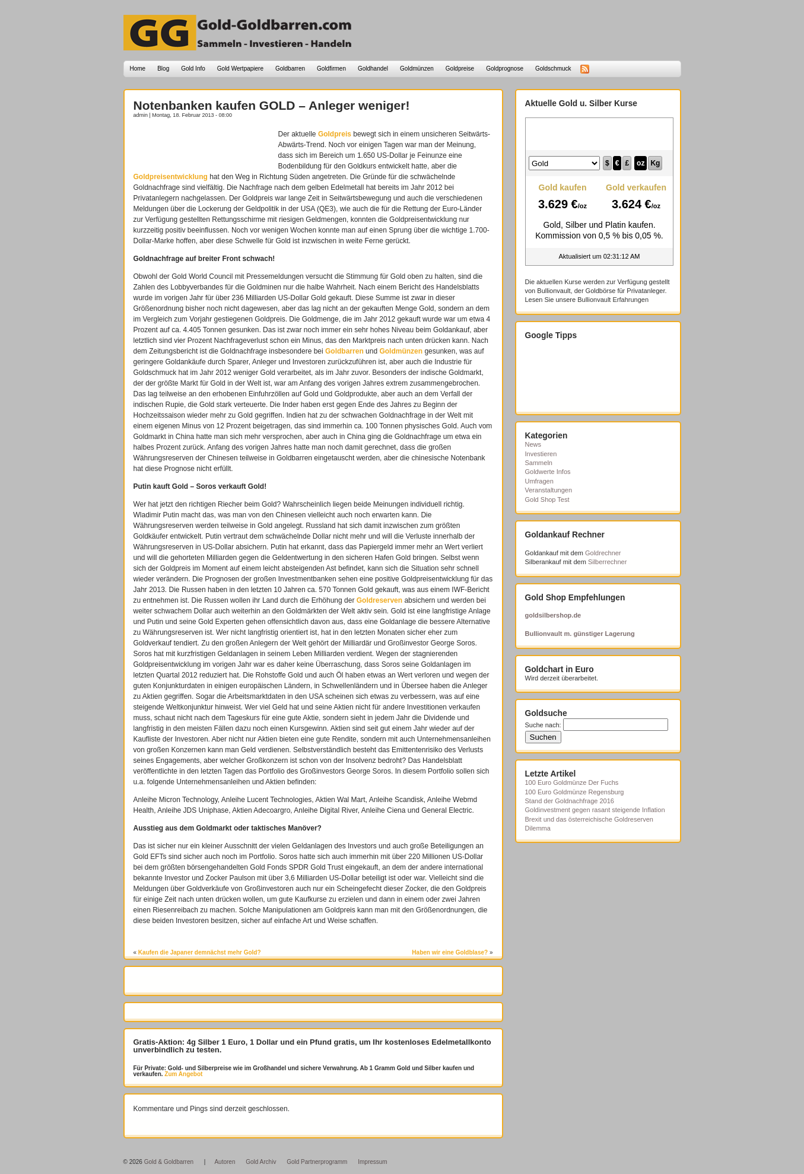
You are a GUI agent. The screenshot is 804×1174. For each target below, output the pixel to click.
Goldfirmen (331, 68)
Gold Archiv (261, 1162)
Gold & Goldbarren (168, 1162)
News (533, 444)
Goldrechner (603, 552)
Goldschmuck (553, 68)
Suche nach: (543, 724)
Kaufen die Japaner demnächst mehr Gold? (199, 952)
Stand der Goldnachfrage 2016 (569, 800)
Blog (163, 68)
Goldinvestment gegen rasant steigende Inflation (595, 809)
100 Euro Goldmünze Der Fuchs (572, 782)
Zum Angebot (183, 1074)
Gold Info (193, 68)
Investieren (541, 453)
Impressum (372, 1162)
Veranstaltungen (549, 490)
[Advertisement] (203, 146)
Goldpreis (334, 134)
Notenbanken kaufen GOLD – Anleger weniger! (272, 105)
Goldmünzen (417, 68)
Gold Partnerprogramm (317, 1162)
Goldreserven (379, 600)
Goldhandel (373, 68)
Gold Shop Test (547, 499)
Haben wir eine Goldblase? (450, 952)
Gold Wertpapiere (240, 68)
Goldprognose (504, 68)
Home (138, 68)
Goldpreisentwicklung (171, 177)
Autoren (224, 1162)
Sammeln (538, 462)
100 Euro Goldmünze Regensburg (574, 792)
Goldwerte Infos (548, 471)
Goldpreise (460, 68)
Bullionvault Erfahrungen (613, 299)
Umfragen (539, 481)
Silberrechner (607, 561)
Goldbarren (290, 68)
